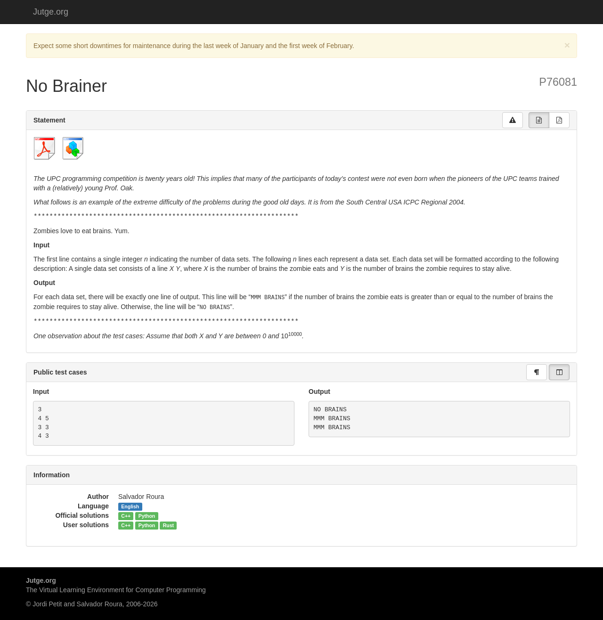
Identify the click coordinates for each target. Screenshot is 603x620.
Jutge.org (50, 11)
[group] (539, 120)
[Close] (567, 45)
